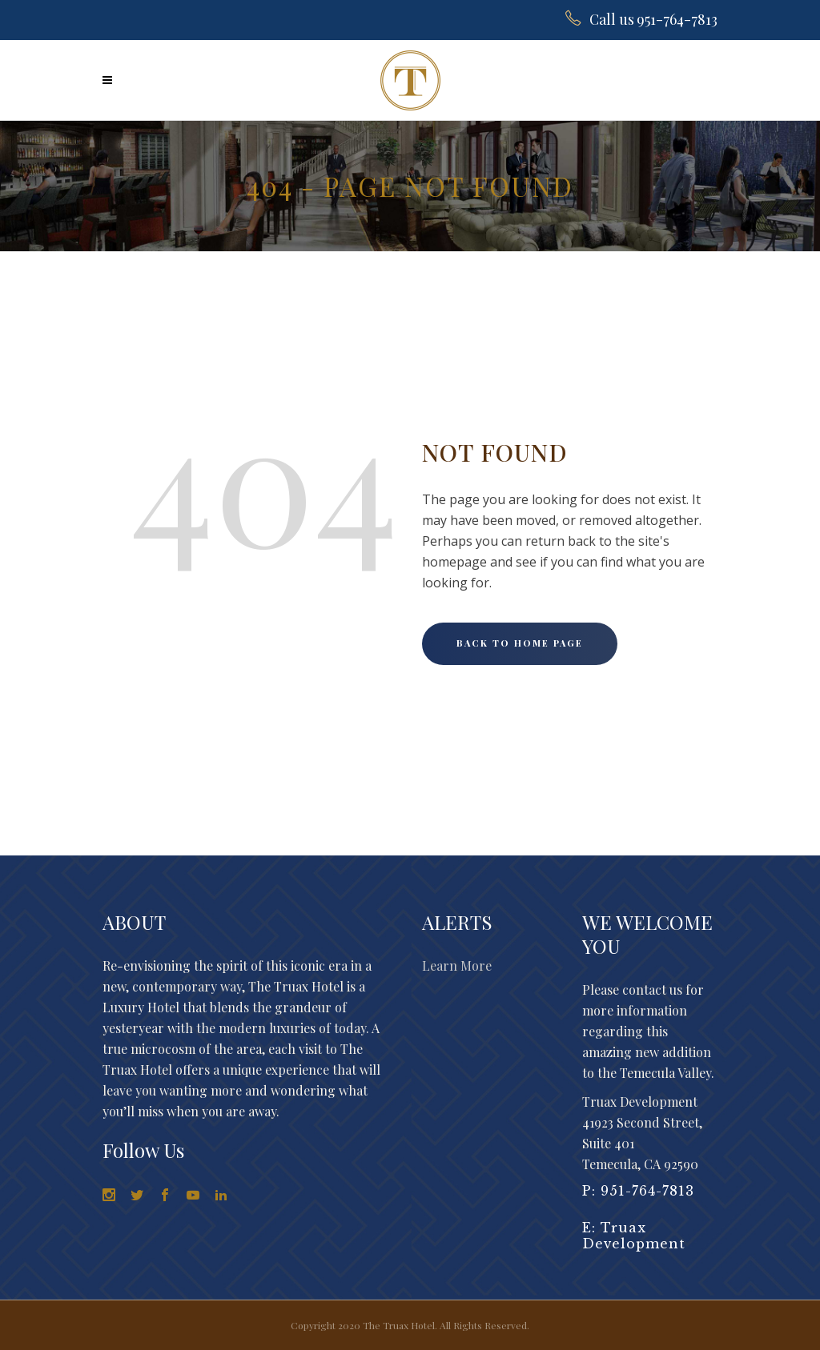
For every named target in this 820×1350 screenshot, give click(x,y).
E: (591, 1228)
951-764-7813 (647, 1191)
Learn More (457, 965)
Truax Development (633, 1236)
